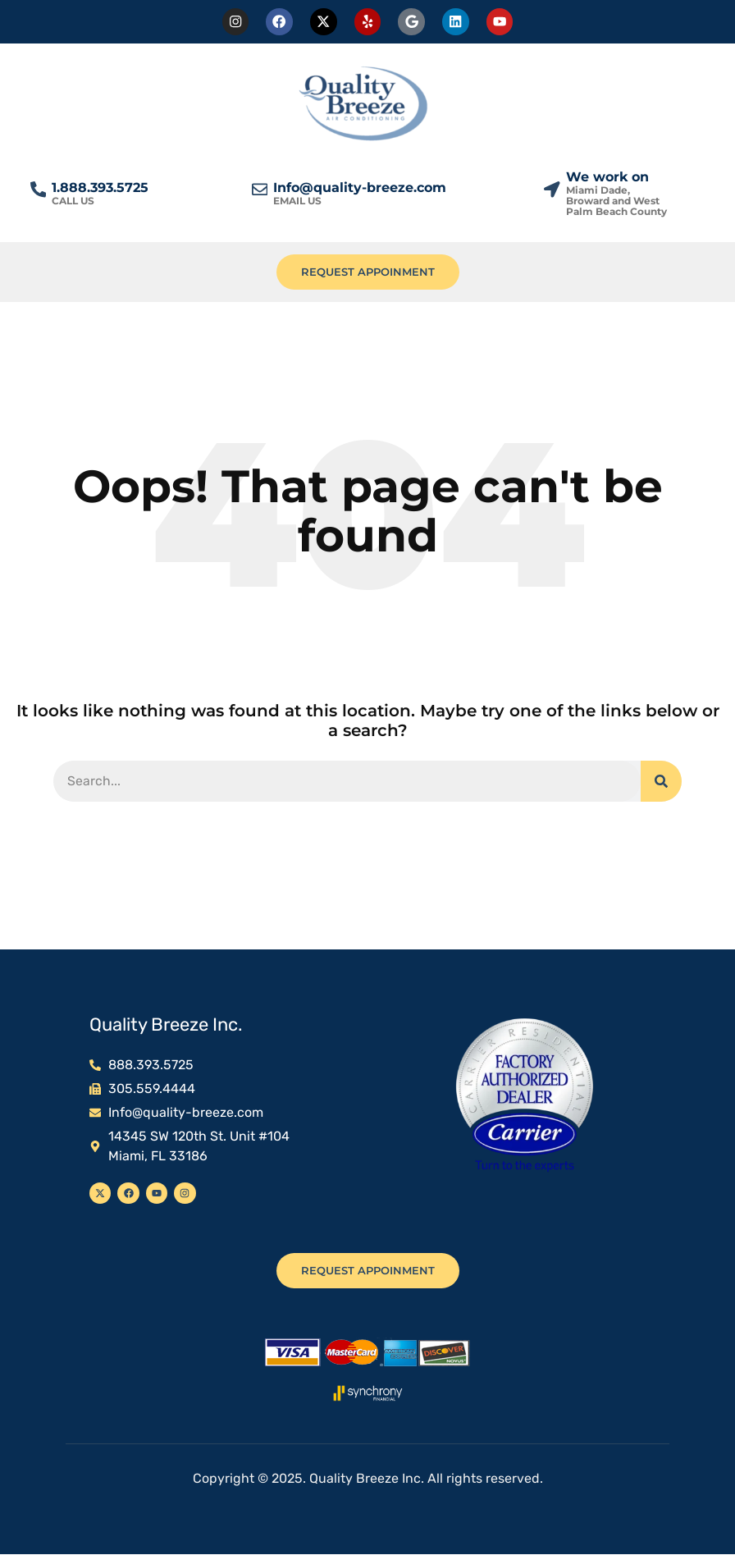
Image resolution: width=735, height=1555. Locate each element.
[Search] (661, 782)
